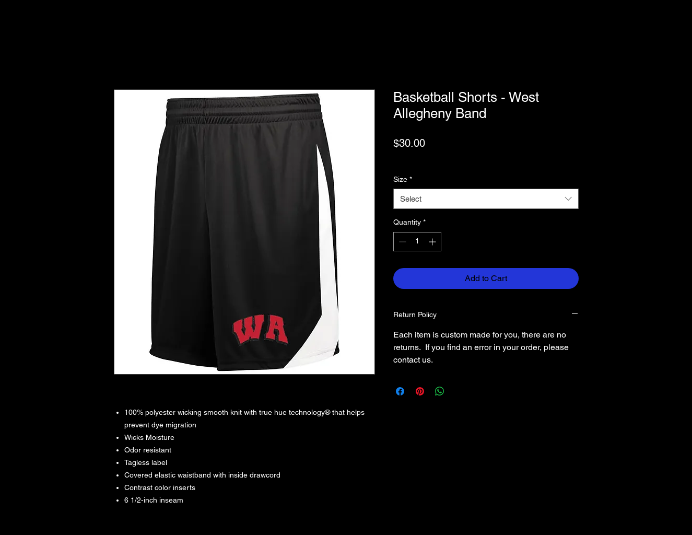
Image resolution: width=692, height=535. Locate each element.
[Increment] (433, 241)
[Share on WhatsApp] (439, 391)
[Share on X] (459, 391)
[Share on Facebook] (400, 391)
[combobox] (486, 199)
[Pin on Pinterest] (420, 391)
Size (402, 179)
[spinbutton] (417, 241)
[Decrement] (401, 241)
